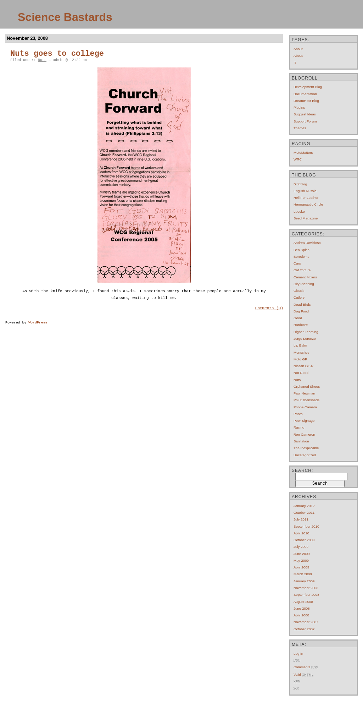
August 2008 (303, 602)
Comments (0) (269, 308)
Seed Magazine (306, 218)
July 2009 (301, 547)
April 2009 (301, 567)
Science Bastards (65, 17)
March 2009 (303, 574)
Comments (306, 667)
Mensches (301, 352)
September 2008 (306, 595)
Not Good (301, 373)
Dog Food (301, 311)
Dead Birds (302, 304)
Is (295, 62)
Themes (300, 128)
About (298, 49)
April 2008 (301, 615)
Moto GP (300, 359)
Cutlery (299, 297)
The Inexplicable (306, 448)
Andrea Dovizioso (307, 243)
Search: (302, 470)
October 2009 (304, 540)
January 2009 (304, 581)
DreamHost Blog (306, 101)
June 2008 (302, 608)
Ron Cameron (304, 434)
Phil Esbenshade (307, 400)
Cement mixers (305, 277)
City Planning (304, 284)
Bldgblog (300, 184)
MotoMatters (303, 152)
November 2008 (306, 588)
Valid (304, 674)
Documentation (305, 94)
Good (298, 318)
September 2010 (306, 526)
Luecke (299, 211)
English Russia (305, 191)
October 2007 (304, 629)
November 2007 (306, 622)
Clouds (299, 291)
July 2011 (301, 519)
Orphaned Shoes (307, 386)
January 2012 (304, 506)
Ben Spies (301, 250)
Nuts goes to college (57, 53)
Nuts (42, 60)
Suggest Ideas (305, 114)
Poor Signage (304, 421)
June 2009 (302, 554)
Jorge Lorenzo (305, 339)
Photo (298, 414)
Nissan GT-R (303, 366)
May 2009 (301, 560)
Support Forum (305, 121)
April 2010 (301, 533)
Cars (297, 263)
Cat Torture (302, 270)
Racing (299, 427)
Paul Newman (304, 393)
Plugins (299, 107)
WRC (298, 159)
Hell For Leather (306, 198)
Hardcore (301, 325)
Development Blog (308, 87)
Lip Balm (300, 345)
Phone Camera (305, 407)
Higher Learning (306, 332)
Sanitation (301, 441)
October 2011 (304, 512)
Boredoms (301, 256)
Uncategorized (305, 455)
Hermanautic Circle (308, 204)
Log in (298, 653)
